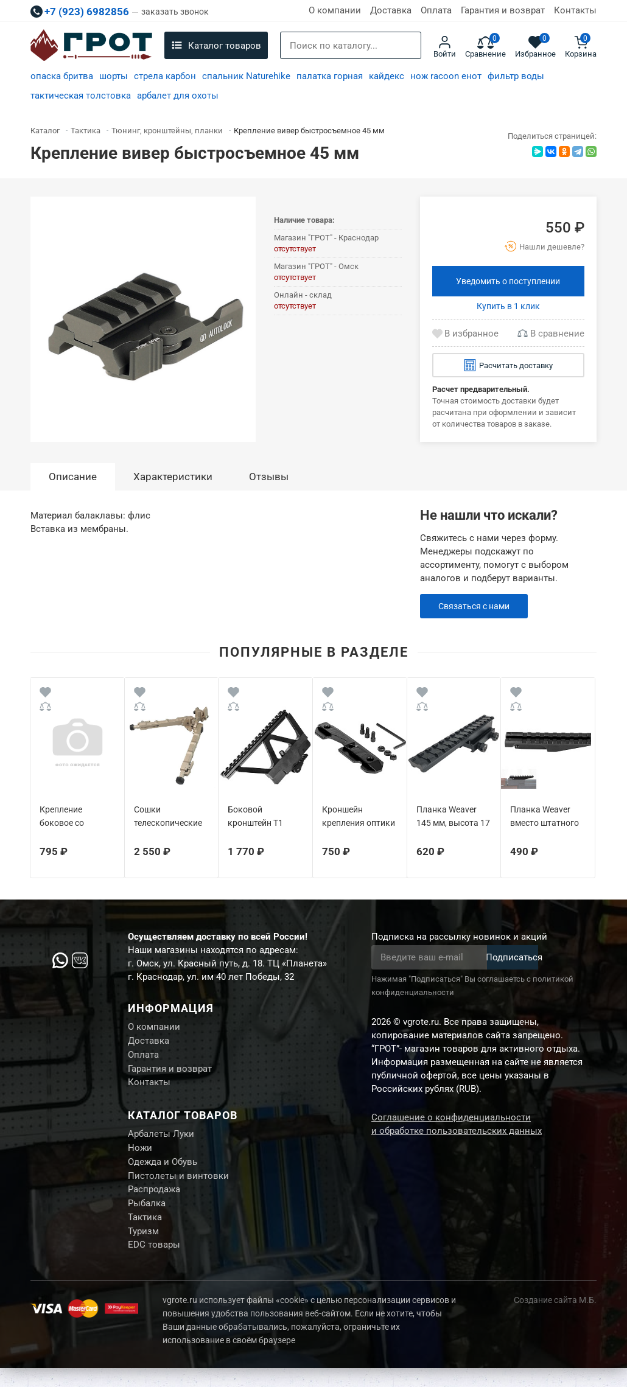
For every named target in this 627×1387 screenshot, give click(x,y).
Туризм (143, 1248)
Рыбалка (147, 1217)
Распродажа (154, 1202)
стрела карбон (165, 76)
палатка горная (329, 76)
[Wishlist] (45, 694)
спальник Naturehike (246, 76)
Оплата (436, 10)
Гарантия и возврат (503, 10)
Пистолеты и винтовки (178, 1187)
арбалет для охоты (178, 95)
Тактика (145, 1233)
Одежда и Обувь (162, 1172)
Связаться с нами (477, 606)
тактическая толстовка (80, 95)
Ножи (140, 1156)
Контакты (575, 10)
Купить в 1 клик (508, 306)
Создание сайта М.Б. (555, 1319)
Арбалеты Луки (161, 1141)
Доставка (391, 10)
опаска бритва (61, 76)
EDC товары (154, 1263)
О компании (335, 10)
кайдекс (386, 76)
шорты (113, 76)
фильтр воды (516, 76)
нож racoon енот (446, 76)
